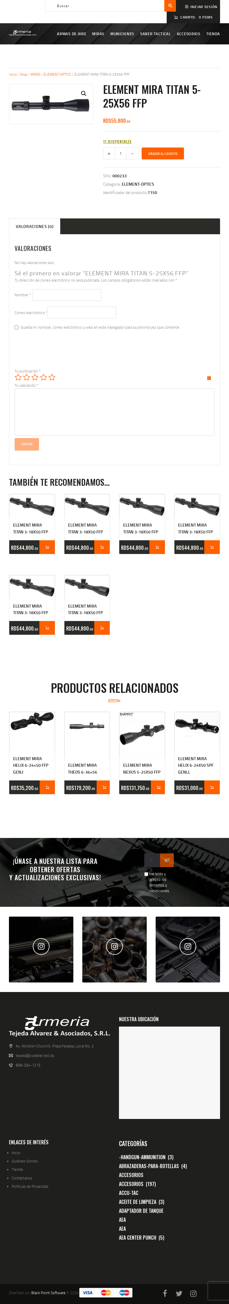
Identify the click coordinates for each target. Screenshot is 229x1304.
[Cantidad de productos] (121, 153)
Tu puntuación (27, 371)
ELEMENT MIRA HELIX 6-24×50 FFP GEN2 (30, 765)
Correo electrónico (31, 312)
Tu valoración (26, 385)
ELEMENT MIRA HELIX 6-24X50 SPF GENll (195, 765)
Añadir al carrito (162, 153)
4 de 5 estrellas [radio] (43, 377)
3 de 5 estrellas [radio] (34, 377)
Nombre (22, 294)
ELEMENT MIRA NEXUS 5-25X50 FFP (141, 768)
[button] (83, 93)
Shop (23, 74)
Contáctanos (22, 1178)
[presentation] (60, 354)
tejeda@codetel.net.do (35, 1055)
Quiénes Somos (25, 1161)
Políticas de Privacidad (30, 1186)
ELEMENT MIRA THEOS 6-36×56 (82, 768)
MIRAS (35, 74)
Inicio (13, 74)
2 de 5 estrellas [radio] (26, 377)
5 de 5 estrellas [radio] (51, 377)
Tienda (17, 1169)
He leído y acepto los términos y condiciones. (159, 882)
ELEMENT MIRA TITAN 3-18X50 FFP (30, 528)
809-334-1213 (28, 1065)
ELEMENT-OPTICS (57, 74)
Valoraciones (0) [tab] (34, 226)
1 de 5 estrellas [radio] (18, 377)
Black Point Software (48, 1292)
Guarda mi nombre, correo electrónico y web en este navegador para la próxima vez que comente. (100, 327)
